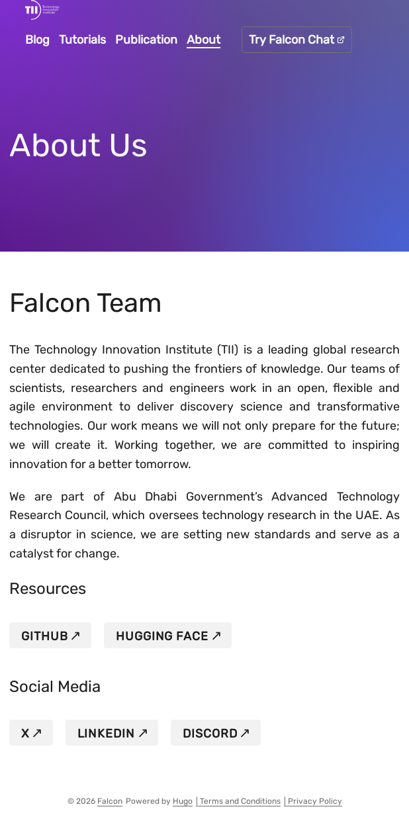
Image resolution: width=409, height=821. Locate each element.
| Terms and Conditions (238, 801)
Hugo (183, 801)
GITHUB (44, 636)
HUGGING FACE (162, 636)
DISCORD (210, 733)
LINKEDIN (106, 733)
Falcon (109, 801)
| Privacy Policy (313, 801)
